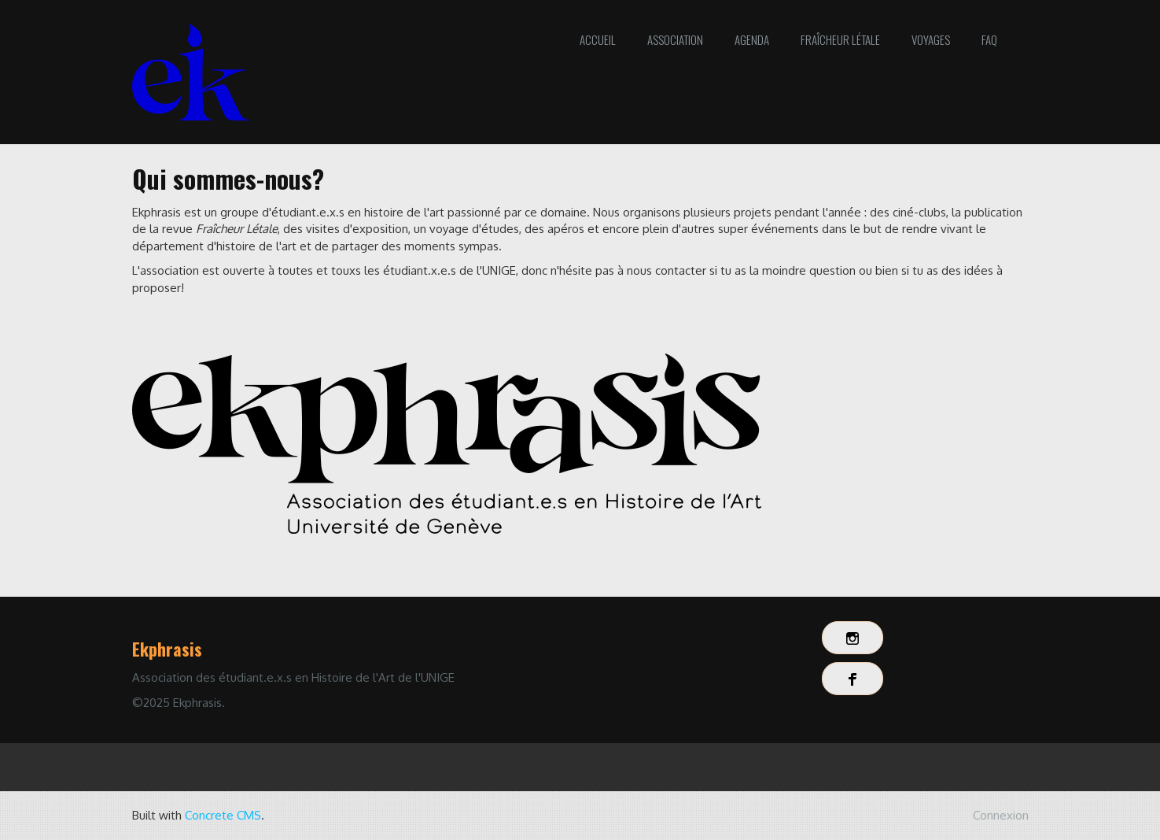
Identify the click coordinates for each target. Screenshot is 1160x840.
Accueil (598, 39)
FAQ (989, 39)
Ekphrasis (167, 648)
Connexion (1001, 815)
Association (675, 39)
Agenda (752, 39)
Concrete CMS (223, 815)
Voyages (930, 39)
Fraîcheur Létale (840, 39)
